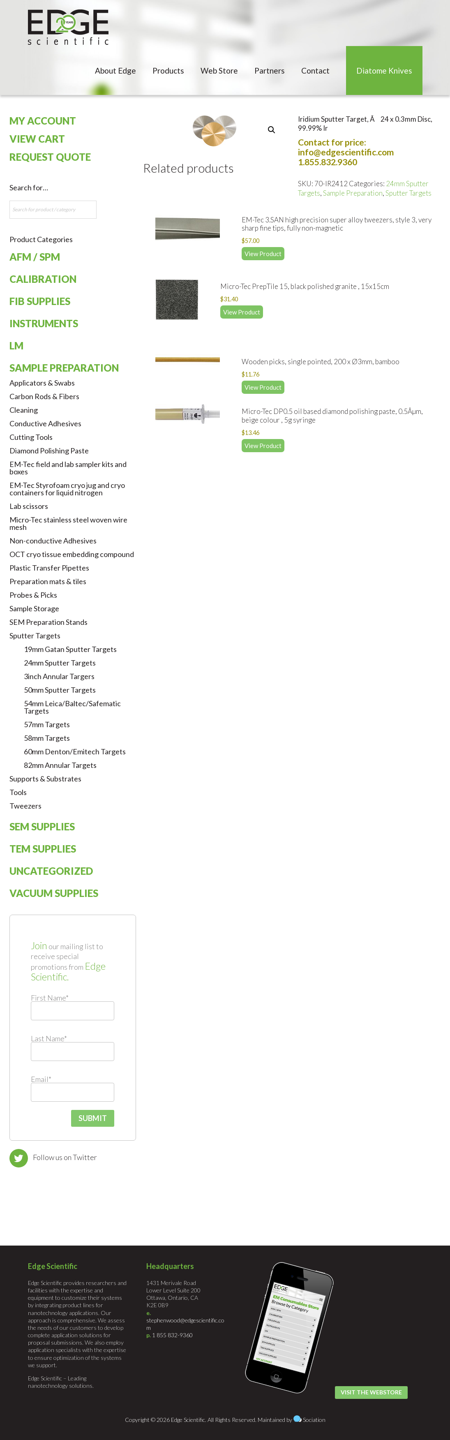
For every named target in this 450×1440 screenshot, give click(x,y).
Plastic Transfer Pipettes (49, 567)
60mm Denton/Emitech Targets (75, 751)
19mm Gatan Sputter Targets (70, 649)
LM (16, 345)
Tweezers (25, 805)
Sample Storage (34, 608)
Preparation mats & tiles (47, 581)
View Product (263, 253)
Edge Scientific (68, 27)
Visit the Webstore (371, 1392)
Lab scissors (28, 506)
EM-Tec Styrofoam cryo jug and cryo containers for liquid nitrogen (67, 489)
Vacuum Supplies (53, 893)
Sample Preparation (353, 193)
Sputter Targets (408, 193)
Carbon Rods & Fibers (44, 396)
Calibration (42, 279)
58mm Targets (47, 737)
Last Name (49, 1038)
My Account (42, 121)
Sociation (314, 1419)
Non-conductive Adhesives (53, 540)
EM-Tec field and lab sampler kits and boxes (68, 468)
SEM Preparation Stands (48, 621)
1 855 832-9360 (172, 1334)
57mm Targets (47, 724)
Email (41, 1079)
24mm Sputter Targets (60, 662)
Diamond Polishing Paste (49, 450)
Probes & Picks (33, 594)
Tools (18, 792)
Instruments (43, 323)
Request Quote (50, 157)
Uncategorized (51, 871)
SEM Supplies (42, 826)
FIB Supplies (39, 301)
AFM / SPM (34, 257)
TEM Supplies (42, 849)
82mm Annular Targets (60, 765)
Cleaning (23, 409)
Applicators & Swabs (42, 382)
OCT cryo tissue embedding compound (71, 554)
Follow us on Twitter (65, 1157)
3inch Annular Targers (59, 676)
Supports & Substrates (45, 778)
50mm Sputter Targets (60, 689)
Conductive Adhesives (45, 423)
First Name (50, 997)
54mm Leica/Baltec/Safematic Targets (72, 707)
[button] (271, 130)
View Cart (37, 139)
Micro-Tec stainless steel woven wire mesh (68, 523)
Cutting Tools (31, 436)
